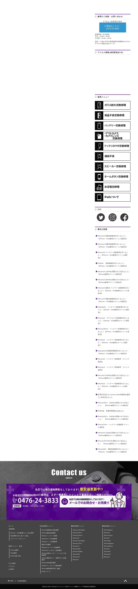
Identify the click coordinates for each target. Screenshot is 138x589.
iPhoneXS (76, 557)
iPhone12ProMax (79, 530)
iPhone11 (76, 546)
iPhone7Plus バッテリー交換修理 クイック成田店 (113, 426)
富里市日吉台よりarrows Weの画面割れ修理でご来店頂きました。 (114, 396)
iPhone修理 (14, 550)
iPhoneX (76, 559)
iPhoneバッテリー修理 (49, 536)
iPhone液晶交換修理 (49, 533)
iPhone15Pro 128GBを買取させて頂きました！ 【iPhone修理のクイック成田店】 (113, 418)
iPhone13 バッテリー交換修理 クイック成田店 (113, 360)
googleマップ (109, 43)
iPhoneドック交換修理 (49, 541)
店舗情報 (12, 529)
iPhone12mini (77, 535)
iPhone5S (107, 551)
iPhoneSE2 (77, 549)
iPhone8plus (108, 530)
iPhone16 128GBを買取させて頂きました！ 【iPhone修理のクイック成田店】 (114, 273)
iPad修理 (13, 553)
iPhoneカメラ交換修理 (49, 539)
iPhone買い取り (15, 556)
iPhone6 (107, 549)
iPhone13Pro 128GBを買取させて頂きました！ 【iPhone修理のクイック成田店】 (113, 404)
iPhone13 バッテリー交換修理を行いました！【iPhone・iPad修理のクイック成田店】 (113, 255)
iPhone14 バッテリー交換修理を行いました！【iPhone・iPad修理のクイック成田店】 (113, 342)
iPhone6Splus (109, 543)
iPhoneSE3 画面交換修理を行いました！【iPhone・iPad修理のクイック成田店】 (113, 450)
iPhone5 (107, 557)
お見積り (12, 569)
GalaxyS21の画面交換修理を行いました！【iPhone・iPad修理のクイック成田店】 (113, 352)
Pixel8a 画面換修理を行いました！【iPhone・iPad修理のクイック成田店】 (113, 264)
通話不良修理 (46, 544)
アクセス (12, 566)
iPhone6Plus (108, 546)
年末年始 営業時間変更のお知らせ (111, 411)
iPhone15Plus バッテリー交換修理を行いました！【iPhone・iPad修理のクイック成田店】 (113, 331)
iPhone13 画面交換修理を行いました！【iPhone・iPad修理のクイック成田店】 (113, 237)
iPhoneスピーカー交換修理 (51, 547)
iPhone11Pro (77, 543)
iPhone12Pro (77, 532)
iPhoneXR (76, 554)
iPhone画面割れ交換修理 (50, 530)
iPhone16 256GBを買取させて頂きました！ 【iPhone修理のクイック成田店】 (114, 281)
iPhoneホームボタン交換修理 (52, 550)
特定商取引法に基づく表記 (19, 536)
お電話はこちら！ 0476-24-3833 (112, 27)
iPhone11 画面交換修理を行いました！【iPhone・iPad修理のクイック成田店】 (113, 245)
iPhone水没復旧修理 (49, 563)
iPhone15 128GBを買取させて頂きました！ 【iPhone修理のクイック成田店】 (114, 377)
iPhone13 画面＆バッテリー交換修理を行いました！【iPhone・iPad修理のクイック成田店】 (114, 290)
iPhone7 (107, 538)
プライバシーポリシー (18, 539)
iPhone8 (107, 532)
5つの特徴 (12, 563)
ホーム (11, 526)
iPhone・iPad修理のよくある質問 (22, 533)
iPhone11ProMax (79, 541)
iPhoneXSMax (78, 551)
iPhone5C (107, 554)
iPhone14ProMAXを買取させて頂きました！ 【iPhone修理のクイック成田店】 (112, 442)
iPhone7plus (108, 535)
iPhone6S (107, 541)
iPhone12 (76, 538)
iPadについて (46, 571)
